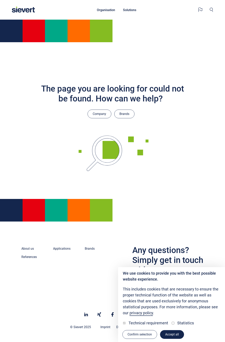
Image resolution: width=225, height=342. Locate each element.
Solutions (129, 10)
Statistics (185, 323)
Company (99, 114)
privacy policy (141, 312)
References (29, 257)
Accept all (172, 334)
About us (27, 248)
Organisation (106, 10)
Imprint (105, 327)
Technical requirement (148, 323)
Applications (62, 248)
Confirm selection (140, 334)
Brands (124, 114)
